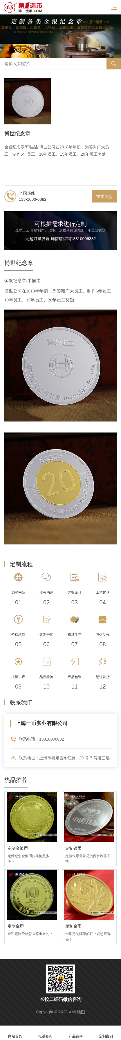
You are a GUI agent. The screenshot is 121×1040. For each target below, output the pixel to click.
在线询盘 (104, 196)
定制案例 (106, 1033)
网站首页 (15, 1033)
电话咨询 (45, 1033)
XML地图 (77, 1012)
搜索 (113, 63)
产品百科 (76, 1033)
